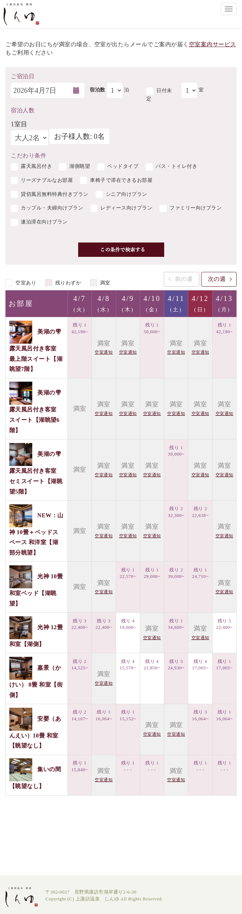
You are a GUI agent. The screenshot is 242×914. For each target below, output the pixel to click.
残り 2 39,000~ (176, 573)
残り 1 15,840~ (79, 766)
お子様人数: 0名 (79, 136)
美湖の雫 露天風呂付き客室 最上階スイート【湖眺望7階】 (36, 350)
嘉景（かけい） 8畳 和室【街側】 (36, 681)
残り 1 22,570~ (128, 573)
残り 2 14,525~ (79, 665)
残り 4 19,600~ (128, 624)
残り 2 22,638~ (200, 512)
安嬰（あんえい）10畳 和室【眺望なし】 (35, 732)
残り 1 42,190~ (79, 328)
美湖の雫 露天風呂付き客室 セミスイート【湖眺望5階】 (36, 473)
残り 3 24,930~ (176, 665)
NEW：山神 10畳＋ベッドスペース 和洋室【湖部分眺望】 (36, 534)
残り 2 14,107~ (79, 715)
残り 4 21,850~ (152, 665)
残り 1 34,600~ (176, 624)
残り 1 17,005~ (224, 665)
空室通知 (104, 352)
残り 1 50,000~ (152, 328)
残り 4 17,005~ (200, 665)
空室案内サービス (212, 44)
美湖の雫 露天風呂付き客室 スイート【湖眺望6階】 (35, 411)
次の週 (217, 279)
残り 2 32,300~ (176, 512)
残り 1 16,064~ (103, 715)
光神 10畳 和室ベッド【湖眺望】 (36, 590)
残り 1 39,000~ (176, 451)
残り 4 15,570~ (128, 665)
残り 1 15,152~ (128, 715)
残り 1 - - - (128, 766)
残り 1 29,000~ (152, 573)
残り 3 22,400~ (79, 624)
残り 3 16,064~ (200, 715)
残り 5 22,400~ (224, 624)
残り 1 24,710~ (200, 573)
